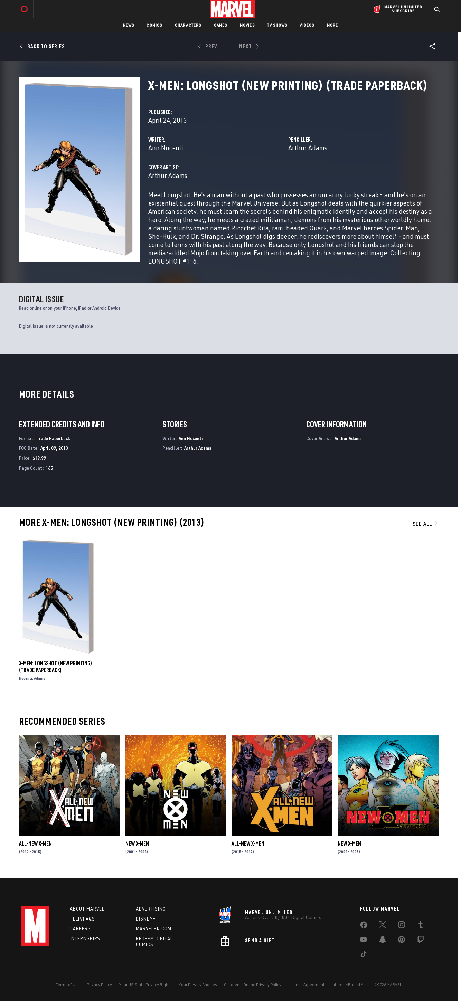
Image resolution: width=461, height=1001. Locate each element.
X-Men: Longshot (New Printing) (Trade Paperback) (55, 667)
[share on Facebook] (363, 926)
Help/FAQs (82, 919)
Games (220, 25)
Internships (85, 938)
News (128, 25)
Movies (247, 25)
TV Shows (277, 25)
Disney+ (146, 919)
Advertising (151, 909)
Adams (39, 678)
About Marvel (87, 909)
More (332, 25)
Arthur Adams (307, 148)
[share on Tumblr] (420, 926)
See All (425, 523)
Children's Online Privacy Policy (252, 984)
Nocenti (25, 678)
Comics (154, 25)
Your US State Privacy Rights (145, 984)
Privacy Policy (99, 984)
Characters (188, 25)
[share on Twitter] (382, 926)
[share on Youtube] (363, 940)
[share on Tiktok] (363, 955)
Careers (80, 928)
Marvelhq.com (153, 928)
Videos (307, 25)
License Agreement (306, 984)
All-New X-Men (35, 843)
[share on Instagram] (401, 926)
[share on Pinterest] (401, 940)
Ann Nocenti (165, 148)
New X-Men (137, 843)
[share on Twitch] (420, 940)
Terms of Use (68, 984)
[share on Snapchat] (382, 940)
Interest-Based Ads (349, 984)
